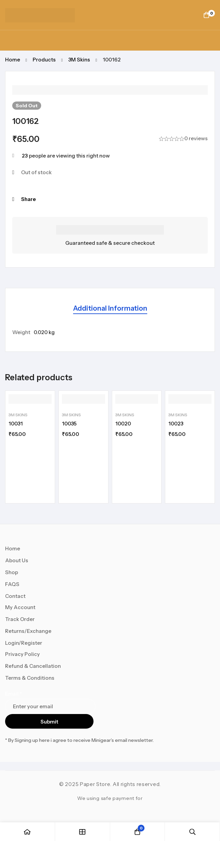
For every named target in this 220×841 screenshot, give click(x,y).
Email (13, 694)
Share (28, 199)
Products (44, 59)
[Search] (192, 831)
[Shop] (82, 831)
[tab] (110, 309)
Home (12, 59)
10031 (16, 423)
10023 (175, 423)
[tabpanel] (110, 332)
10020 (123, 423)
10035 (69, 423)
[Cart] (206, 15)
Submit (49, 721)
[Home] (27, 831)
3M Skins (79, 59)
